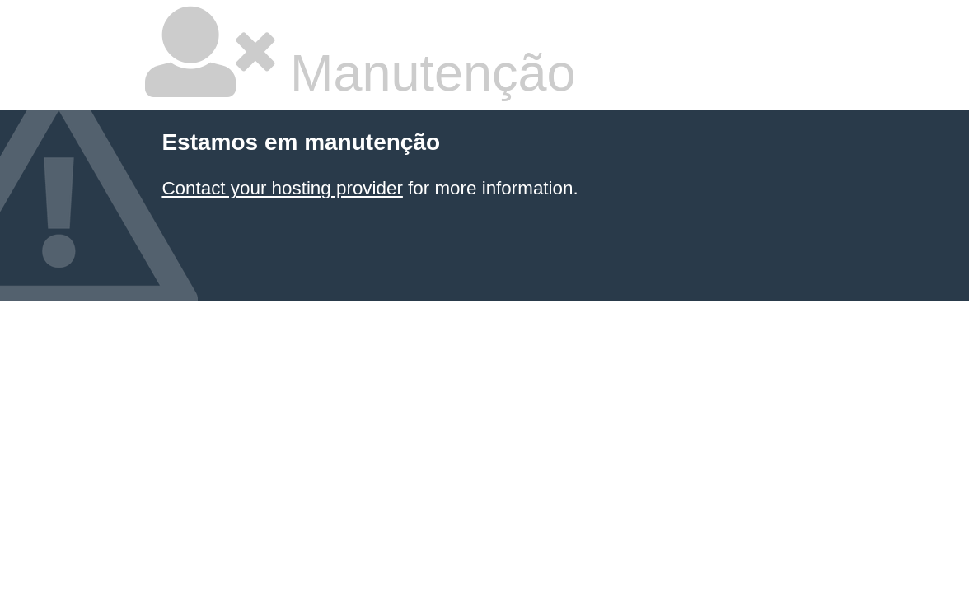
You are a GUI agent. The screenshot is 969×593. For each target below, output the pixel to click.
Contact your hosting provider (282, 188)
